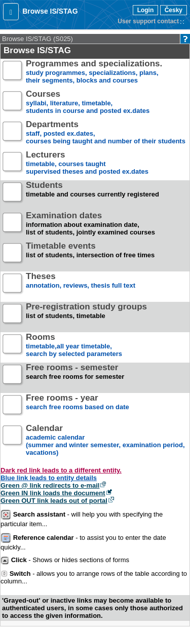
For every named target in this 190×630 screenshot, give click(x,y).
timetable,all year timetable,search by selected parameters (74, 346)
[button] (11, 11)
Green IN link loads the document (53, 493)
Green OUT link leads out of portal (54, 500)
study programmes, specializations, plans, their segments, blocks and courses (94, 72)
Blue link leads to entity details (49, 478)
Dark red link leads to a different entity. (61, 470)
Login (145, 10)
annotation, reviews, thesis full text (80, 285)
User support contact (148, 21)
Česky (173, 10)
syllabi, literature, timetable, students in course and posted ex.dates (87, 102)
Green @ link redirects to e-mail (50, 485)
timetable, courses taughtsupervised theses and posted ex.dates (87, 163)
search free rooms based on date (77, 406)
